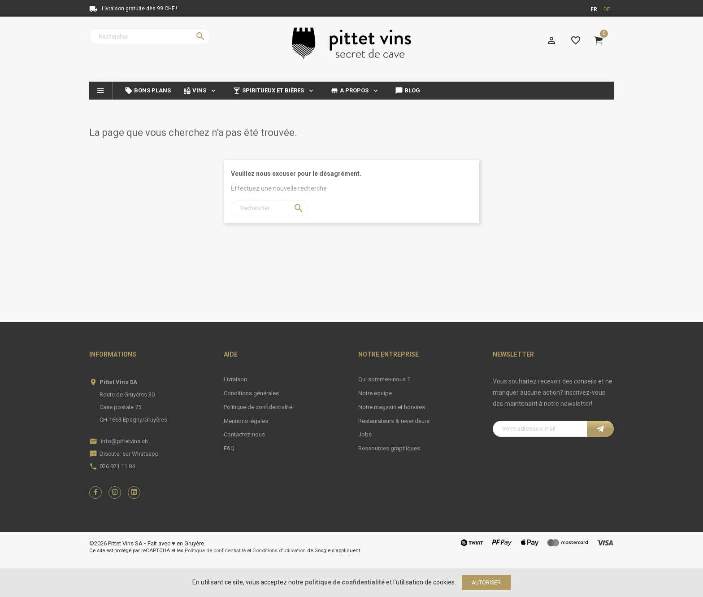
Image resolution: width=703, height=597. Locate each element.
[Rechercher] (149, 36)
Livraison (235, 379)
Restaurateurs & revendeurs (394, 421)
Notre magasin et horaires (391, 407)
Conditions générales (251, 393)
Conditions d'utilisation (279, 550)
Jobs (365, 434)
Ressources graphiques (389, 448)
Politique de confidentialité (258, 407)
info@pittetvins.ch (124, 441)
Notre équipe (375, 393)
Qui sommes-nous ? (384, 379)
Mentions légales (246, 421)
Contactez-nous (244, 434)
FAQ (229, 448)
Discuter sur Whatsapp (129, 453)
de (607, 9)
